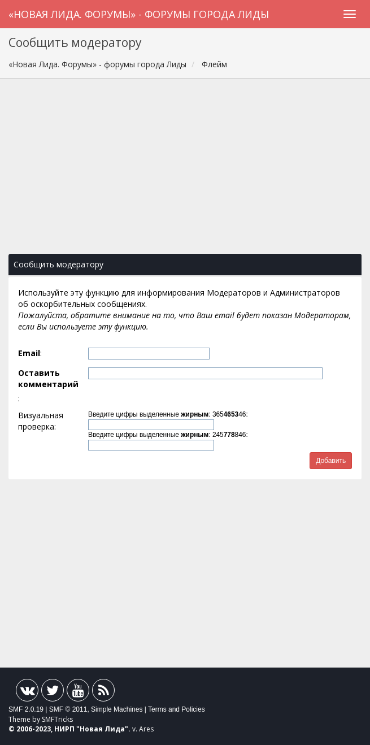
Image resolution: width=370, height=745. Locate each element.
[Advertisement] (185, 172)
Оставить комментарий (48, 378)
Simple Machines (116, 709)
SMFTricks (57, 719)
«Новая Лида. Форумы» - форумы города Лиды (138, 14)
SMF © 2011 (68, 709)
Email (29, 353)
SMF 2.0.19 (25, 709)
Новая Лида (102, 729)
